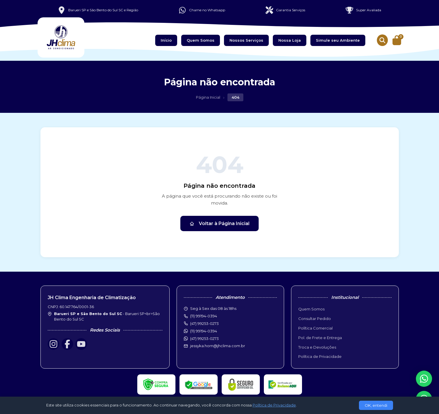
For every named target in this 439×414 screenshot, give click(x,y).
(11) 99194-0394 (203, 331)
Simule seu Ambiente (338, 40)
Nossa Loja (289, 40)
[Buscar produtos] (382, 40)
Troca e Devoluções (317, 347)
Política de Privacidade (320, 356)
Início (166, 40)
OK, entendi (376, 405)
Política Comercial (315, 328)
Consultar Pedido (314, 318)
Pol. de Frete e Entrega (320, 337)
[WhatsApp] (424, 379)
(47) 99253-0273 (204, 338)
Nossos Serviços (246, 40)
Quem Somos (200, 40)
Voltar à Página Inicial (219, 223)
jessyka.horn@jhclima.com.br (217, 345)
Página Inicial (208, 97)
